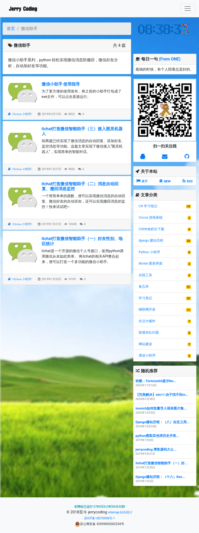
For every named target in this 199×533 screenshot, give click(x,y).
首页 (11, 28)
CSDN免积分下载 (151, 229)
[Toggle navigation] (187, 8)
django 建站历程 (151, 240)
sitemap (113, 512)
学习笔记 (145, 298)
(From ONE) (170, 59)
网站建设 (145, 344)
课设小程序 (147, 355)
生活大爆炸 (147, 321)
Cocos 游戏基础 (150, 217)
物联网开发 (147, 309)
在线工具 (145, 275)
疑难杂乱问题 (149, 332)
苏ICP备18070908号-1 (99, 518)
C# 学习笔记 (148, 206)
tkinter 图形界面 (150, 263)
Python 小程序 (149, 252)
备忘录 (144, 286)
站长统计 (126, 512)
